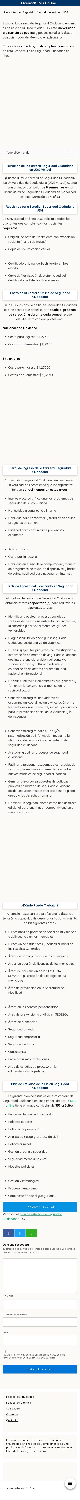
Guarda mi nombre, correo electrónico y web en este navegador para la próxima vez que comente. (34, 1356)
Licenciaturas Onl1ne (38, 3)
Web (5, 1332)
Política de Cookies (18, 1402)
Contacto (12, 1414)
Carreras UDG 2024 (40, 1207)
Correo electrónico (18, 1314)
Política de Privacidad (20, 1396)
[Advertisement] (40, 102)
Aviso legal (13, 1408)
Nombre (9, 1296)
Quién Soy (12, 1420)
